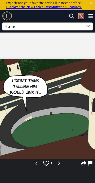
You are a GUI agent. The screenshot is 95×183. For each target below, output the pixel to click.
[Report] (90, 163)
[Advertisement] (47, 43)
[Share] (83, 163)
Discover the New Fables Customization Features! (44, 7)
